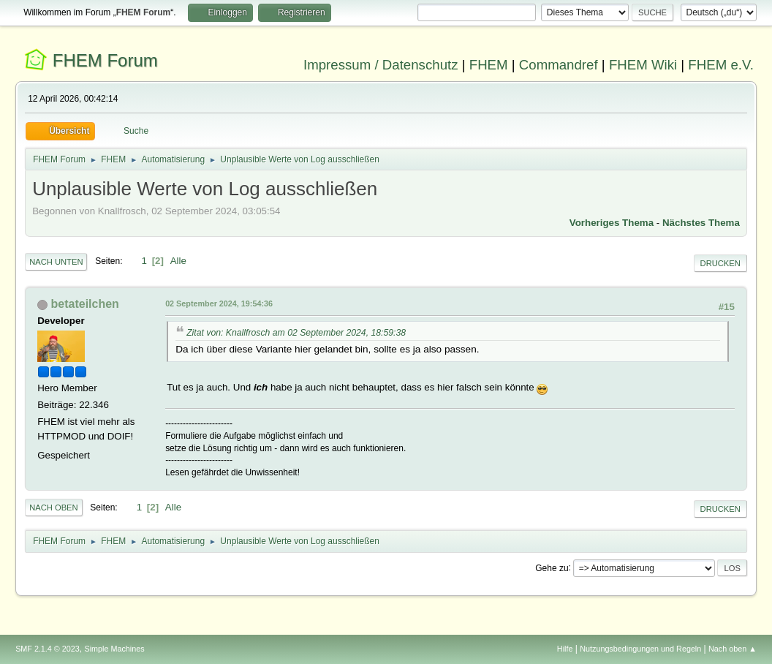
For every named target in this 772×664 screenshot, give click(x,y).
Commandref (558, 64)
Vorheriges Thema (611, 222)
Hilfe (565, 648)
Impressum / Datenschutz (380, 64)
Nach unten (56, 261)
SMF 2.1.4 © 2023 (47, 648)
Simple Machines (114, 648)
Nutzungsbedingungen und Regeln (640, 648)
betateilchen (85, 304)
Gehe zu (551, 567)
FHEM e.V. (721, 64)
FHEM (488, 64)
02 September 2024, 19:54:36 (219, 303)
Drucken (720, 263)
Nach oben (53, 507)
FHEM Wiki (643, 64)
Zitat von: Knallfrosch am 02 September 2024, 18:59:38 (296, 333)
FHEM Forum (105, 60)
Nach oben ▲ (732, 648)
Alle (178, 260)
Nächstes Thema (701, 222)
